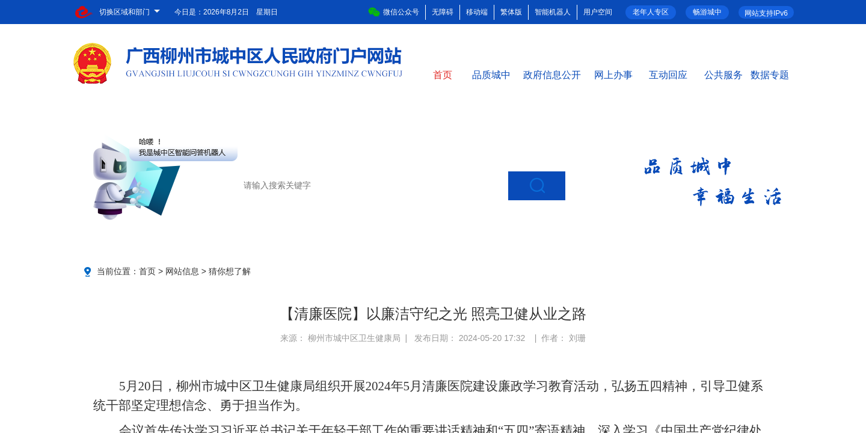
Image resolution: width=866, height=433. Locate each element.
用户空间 (597, 12)
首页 (442, 74)
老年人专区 (651, 12)
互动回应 (668, 74)
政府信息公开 (552, 74)
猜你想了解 (230, 271)
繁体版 (511, 12)
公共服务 (723, 74)
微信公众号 (393, 12)
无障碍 (442, 12)
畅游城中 (707, 12)
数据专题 (770, 74)
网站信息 (182, 271)
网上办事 (613, 74)
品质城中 (491, 74)
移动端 (477, 12)
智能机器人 (553, 12)
